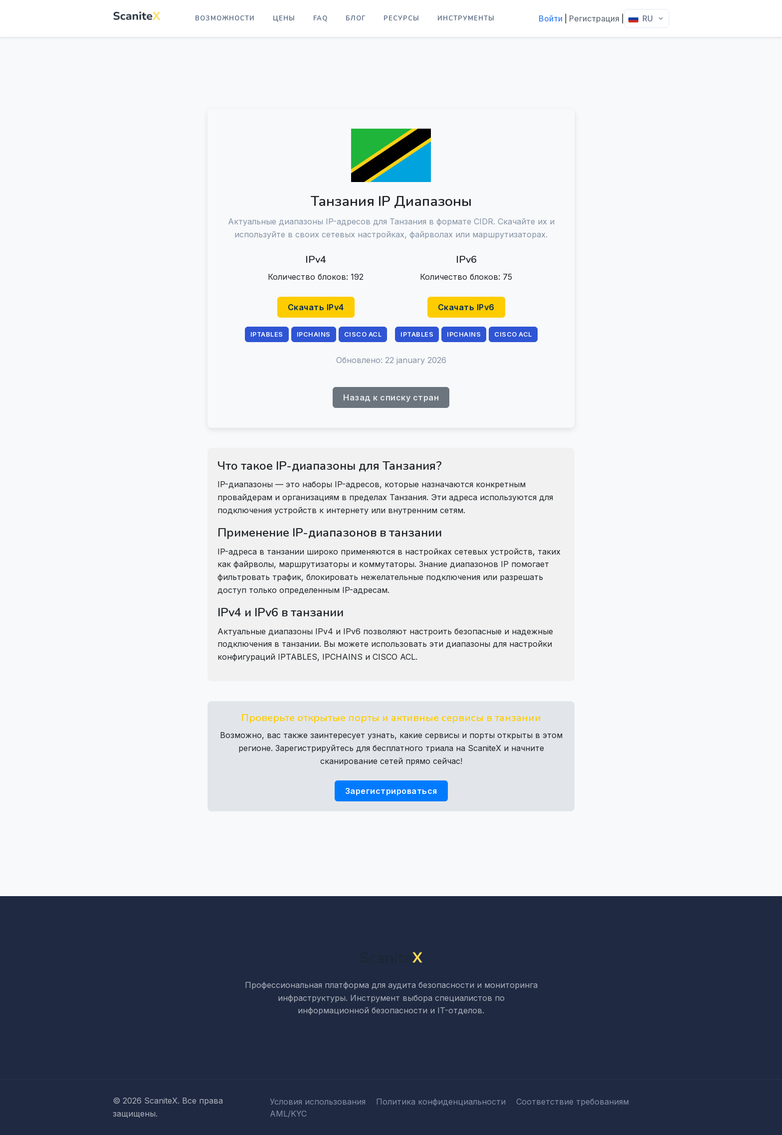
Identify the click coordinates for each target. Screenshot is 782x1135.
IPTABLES (266, 334)
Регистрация (594, 18)
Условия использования (318, 1102)
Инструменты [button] (466, 18)
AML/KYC (288, 1114)
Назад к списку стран (391, 397)
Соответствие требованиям (572, 1102)
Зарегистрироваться (391, 791)
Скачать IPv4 (316, 307)
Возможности (225, 18)
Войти (551, 18)
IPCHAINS (314, 334)
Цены (284, 18)
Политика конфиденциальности (441, 1102)
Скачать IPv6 (466, 307)
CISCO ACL (363, 334)
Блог (356, 18)
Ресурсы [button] (401, 18)
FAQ (320, 18)
